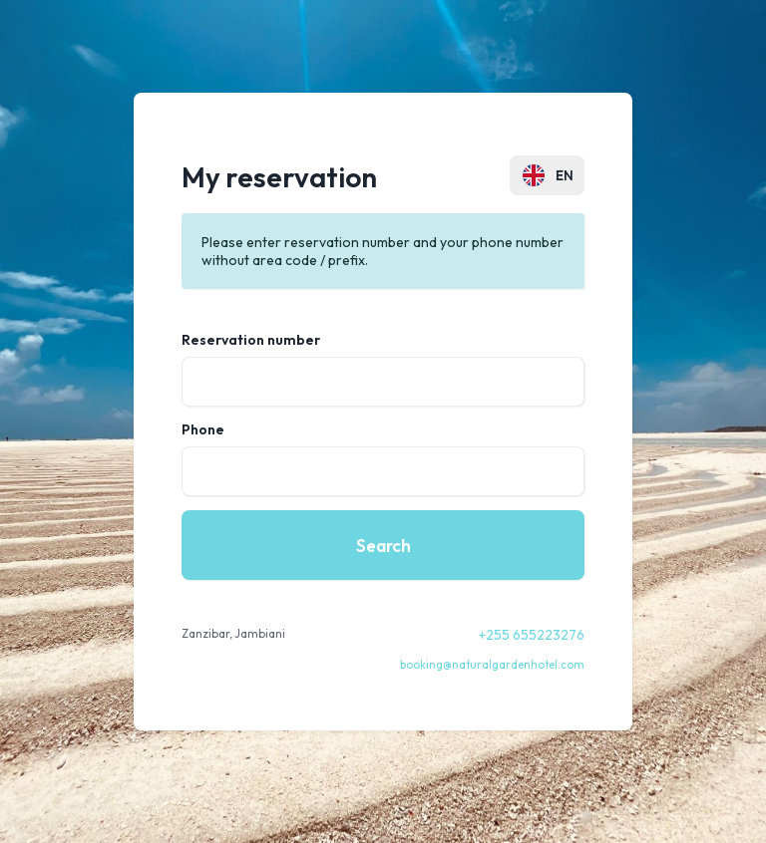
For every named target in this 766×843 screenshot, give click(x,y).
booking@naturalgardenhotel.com (492, 665)
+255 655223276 (531, 635)
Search (383, 545)
